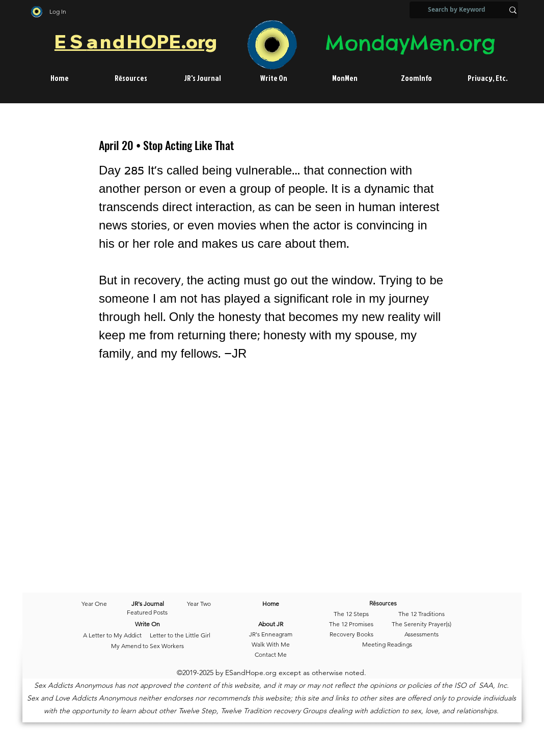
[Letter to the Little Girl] (180, 635)
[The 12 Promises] (351, 624)
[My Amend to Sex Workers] (147, 646)
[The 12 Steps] (351, 614)
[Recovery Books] (351, 634)
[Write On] (147, 624)
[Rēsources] (398, 604)
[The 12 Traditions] (421, 614)
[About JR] (271, 624)
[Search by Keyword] (456, 10)
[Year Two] (197, 604)
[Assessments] (421, 634)
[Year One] (99, 604)
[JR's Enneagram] (271, 634)
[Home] (271, 604)
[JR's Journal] (147, 604)
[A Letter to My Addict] (112, 635)
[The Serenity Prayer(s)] (421, 624)
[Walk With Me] (271, 644)
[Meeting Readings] (387, 644)
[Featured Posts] (147, 612)
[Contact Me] (271, 655)
